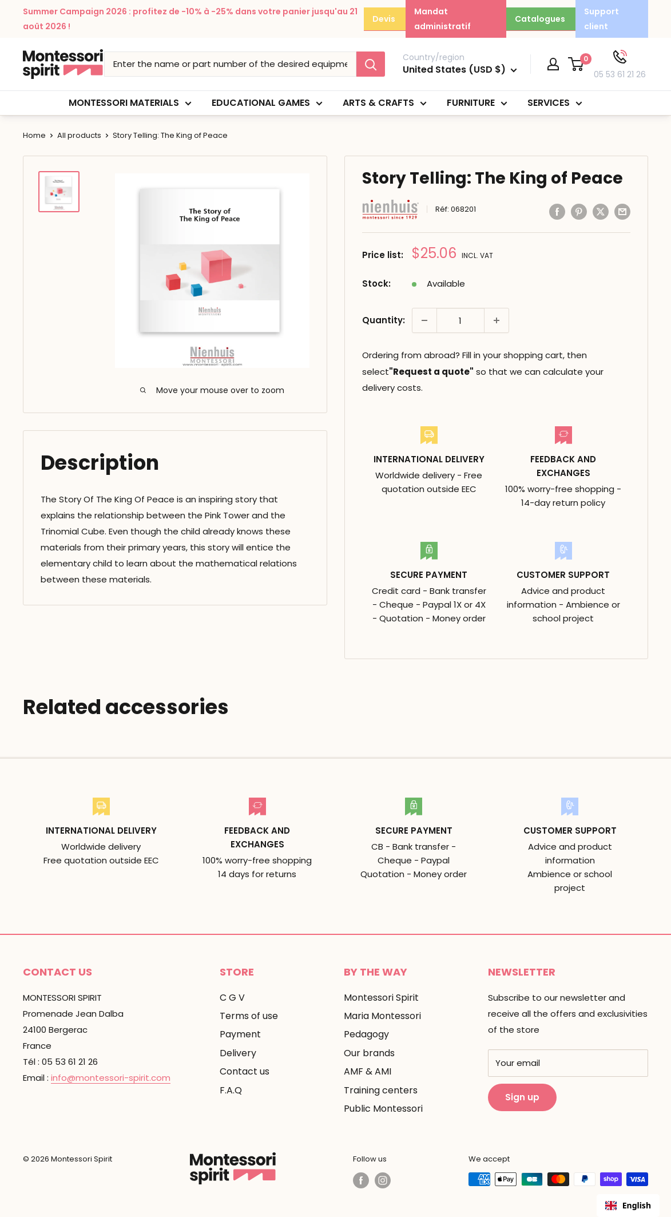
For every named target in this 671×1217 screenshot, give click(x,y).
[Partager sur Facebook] (557, 212)
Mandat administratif (442, 19)
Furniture (477, 103)
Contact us (244, 1071)
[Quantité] (460, 320)
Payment (240, 1034)
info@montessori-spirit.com (110, 1078)
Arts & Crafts (385, 103)
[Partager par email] (622, 212)
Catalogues (540, 19)
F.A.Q (231, 1090)
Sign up (522, 1097)
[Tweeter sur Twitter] (601, 212)
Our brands (369, 1053)
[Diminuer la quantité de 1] (424, 320)
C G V (232, 997)
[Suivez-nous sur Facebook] (361, 1180)
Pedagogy (366, 1034)
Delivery (238, 1053)
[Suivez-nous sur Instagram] (383, 1180)
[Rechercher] (370, 64)
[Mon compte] (553, 64)
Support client (601, 19)
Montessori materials (130, 103)
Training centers (381, 1090)
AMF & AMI (367, 1071)
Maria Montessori (382, 1015)
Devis (383, 19)
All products (79, 135)
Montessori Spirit (381, 997)
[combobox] (628, 1205)
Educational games (267, 103)
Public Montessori (383, 1108)
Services (554, 103)
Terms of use (249, 1015)
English (628, 1205)
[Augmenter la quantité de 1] (497, 320)
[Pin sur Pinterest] (579, 212)
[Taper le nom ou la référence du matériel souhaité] (230, 64)
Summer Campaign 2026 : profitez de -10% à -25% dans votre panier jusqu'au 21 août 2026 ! (190, 19)
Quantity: (383, 320)
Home (34, 135)
